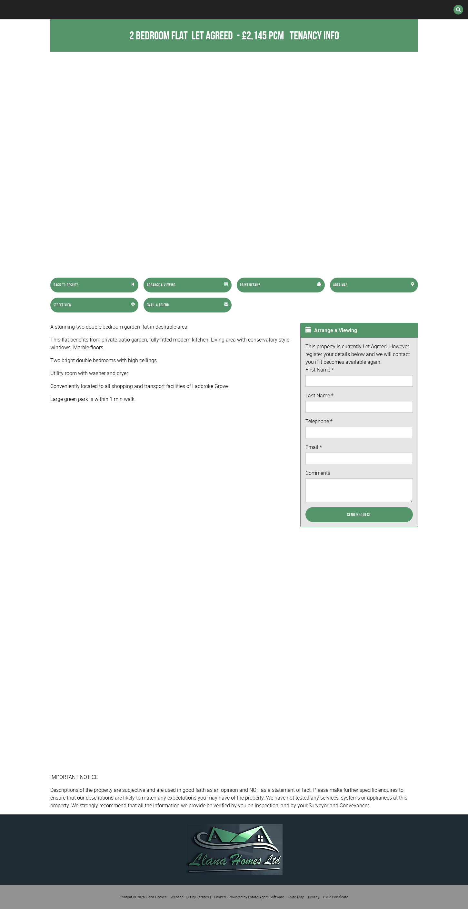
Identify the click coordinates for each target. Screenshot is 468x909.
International (200, 9)
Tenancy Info (314, 35)
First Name (319, 369)
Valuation (304, 9)
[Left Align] (94, 285)
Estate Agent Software (266, 896)
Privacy (313, 896)
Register (255, 9)
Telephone (319, 421)
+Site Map (296, 896)
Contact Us (356, 9)
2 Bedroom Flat (182, 35)
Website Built (181, 896)
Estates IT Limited (211, 896)
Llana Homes (156, 896)
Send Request (359, 514)
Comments (317, 472)
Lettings (146, 9)
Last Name (319, 395)
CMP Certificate (335, 896)
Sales (104, 9)
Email (313, 447)
